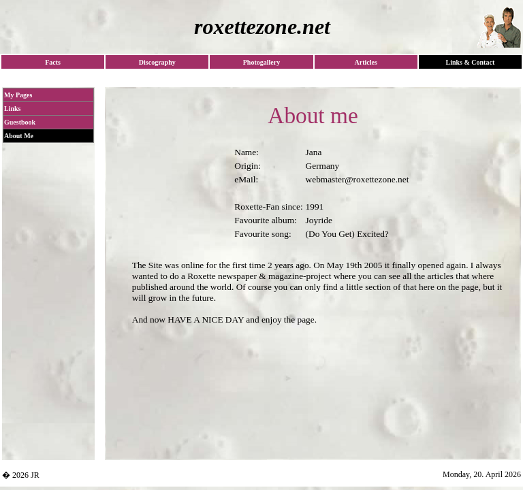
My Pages (18, 95)
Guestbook (19, 122)
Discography (157, 62)
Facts (53, 62)
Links (12, 108)
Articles (365, 62)
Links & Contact (470, 62)
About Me (18, 136)
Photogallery (261, 62)
